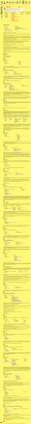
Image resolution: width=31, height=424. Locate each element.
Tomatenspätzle (6, 17)
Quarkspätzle (6, 16)
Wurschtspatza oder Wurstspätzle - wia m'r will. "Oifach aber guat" (15, 21)
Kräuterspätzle (5, 159)
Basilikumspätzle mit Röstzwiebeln (7, 13)
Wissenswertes (22, 423)
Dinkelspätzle (6, 14)
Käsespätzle (13, 15)
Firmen (13, 423)
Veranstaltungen (19, 423)
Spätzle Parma (13, 17)
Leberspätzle (6, 15)
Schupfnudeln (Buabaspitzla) (27, 14)
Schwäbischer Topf (6, 357)
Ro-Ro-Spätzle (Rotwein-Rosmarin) (15, 16)
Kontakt (24, 423)
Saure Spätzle (5, 253)
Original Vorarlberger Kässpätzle (15, 19)
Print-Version (20, 6)
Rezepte (11, 423)
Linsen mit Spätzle (5, 202)
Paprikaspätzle (5, 218)
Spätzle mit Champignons (14, 14)
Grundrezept (25, 33)
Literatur (15, 423)
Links (16, 423)
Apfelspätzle (13, 13)
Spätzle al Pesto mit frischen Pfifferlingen (9, 293)
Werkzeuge (10, 423)
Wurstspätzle (13, 20)
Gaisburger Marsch (22, 13)
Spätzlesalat (5, 316)
